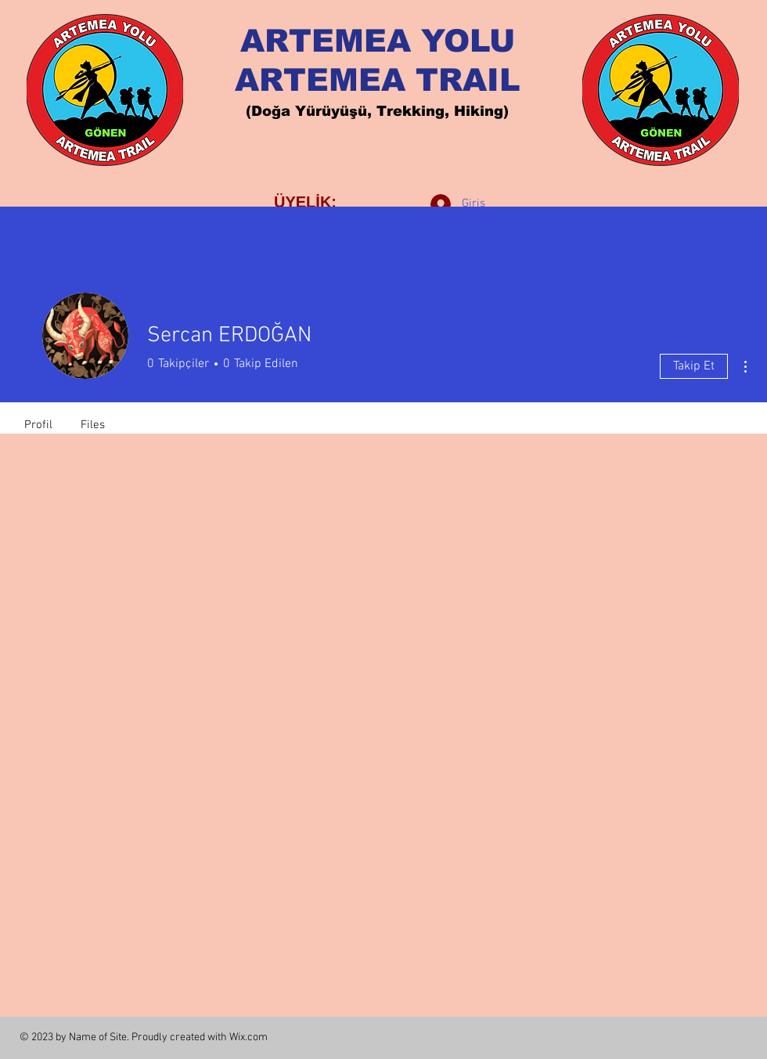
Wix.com (248, 1037)
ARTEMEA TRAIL (377, 80)
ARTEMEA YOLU (377, 40)
